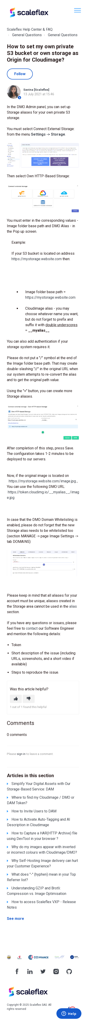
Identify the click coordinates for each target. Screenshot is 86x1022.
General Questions (27, 35)
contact (32, 628)
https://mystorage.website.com (36, 259)
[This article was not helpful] (29, 699)
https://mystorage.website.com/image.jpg (42, 481)
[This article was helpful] (16, 699)
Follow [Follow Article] (19, 74)
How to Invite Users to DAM (33, 811)
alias (73, 606)
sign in (21, 754)
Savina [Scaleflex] (36, 89)
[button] (77, 10)
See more (15, 918)
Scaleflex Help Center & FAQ (30, 29)
